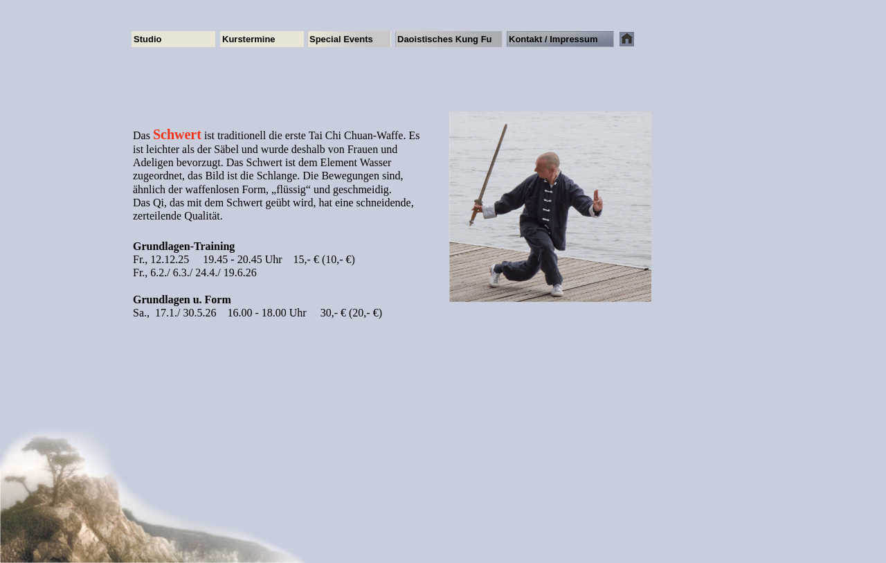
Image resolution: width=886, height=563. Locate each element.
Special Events (341, 39)
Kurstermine (248, 39)
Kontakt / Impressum (553, 39)
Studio (147, 39)
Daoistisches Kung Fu (444, 39)
